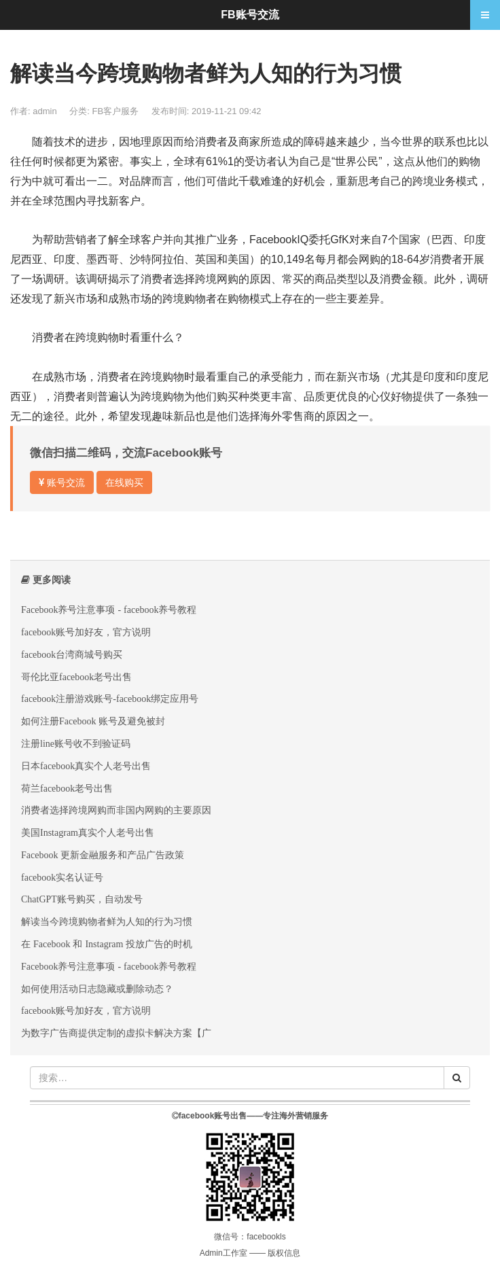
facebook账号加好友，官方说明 (86, 632)
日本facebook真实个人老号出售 (86, 766)
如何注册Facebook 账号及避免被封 (93, 721)
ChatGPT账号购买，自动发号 (82, 899)
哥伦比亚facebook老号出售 (76, 677)
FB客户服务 (116, 111)
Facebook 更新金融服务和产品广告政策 (102, 855)
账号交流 (62, 482)
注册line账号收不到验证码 (75, 743)
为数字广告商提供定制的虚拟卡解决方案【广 (116, 1033)
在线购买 (124, 482)
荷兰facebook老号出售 (67, 788)
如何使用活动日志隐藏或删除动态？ (97, 988)
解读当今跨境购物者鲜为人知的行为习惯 (106, 921)
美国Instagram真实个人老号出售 (87, 832)
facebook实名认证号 (62, 877)
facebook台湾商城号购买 (71, 654)
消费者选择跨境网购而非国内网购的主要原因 (116, 810)
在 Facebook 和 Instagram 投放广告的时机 (106, 944)
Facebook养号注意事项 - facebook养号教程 (108, 609)
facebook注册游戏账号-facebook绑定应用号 (109, 698)
